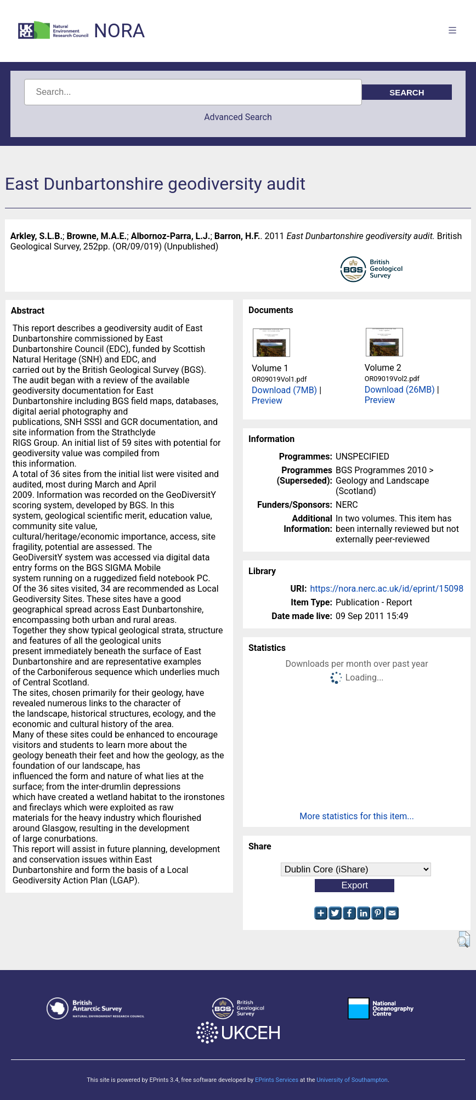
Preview (267, 400)
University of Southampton (352, 1080)
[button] (463, 939)
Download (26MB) (400, 389)
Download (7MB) (284, 390)
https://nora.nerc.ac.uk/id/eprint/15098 (387, 588)
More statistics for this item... (356, 816)
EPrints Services (276, 1080)
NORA (119, 31)
